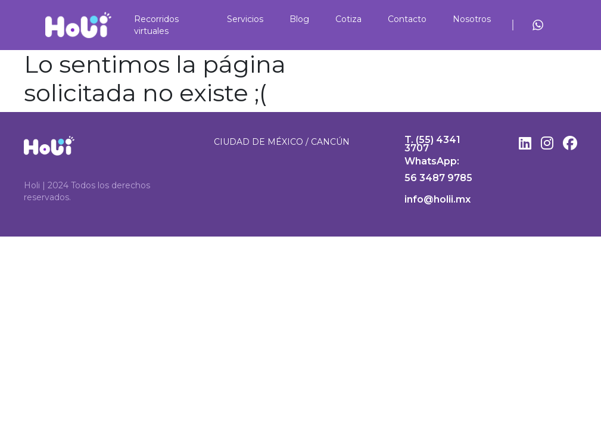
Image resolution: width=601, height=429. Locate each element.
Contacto (407, 19)
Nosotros (472, 19)
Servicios (245, 19)
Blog (299, 19)
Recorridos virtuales (156, 25)
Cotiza (348, 19)
